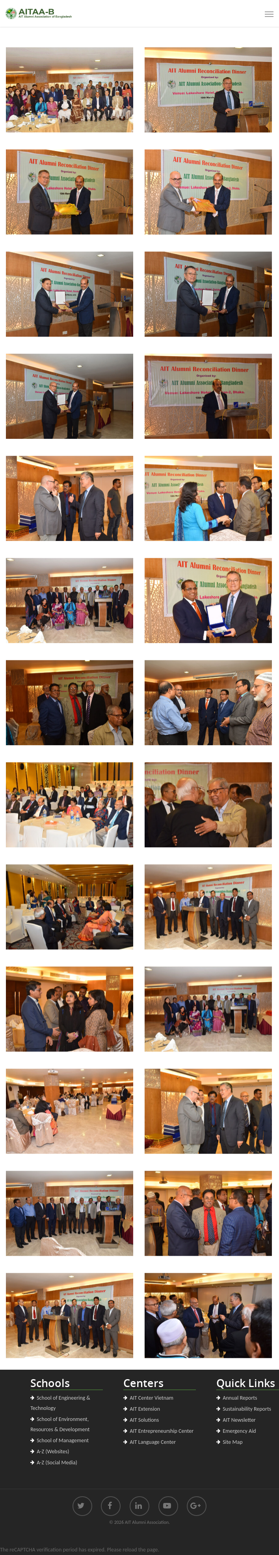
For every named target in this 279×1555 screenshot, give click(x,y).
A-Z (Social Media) (57, 1462)
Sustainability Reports (247, 1409)
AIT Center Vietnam (151, 1398)
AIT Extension (145, 1409)
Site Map (232, 1442)
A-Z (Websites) (53, 1451)
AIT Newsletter (239, 1420)
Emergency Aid (239, 1431)
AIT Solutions (144, 1420)
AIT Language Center (153, 1442)
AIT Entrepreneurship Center (161, 1431)
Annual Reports (240, 1398)
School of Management (63, 1440)
